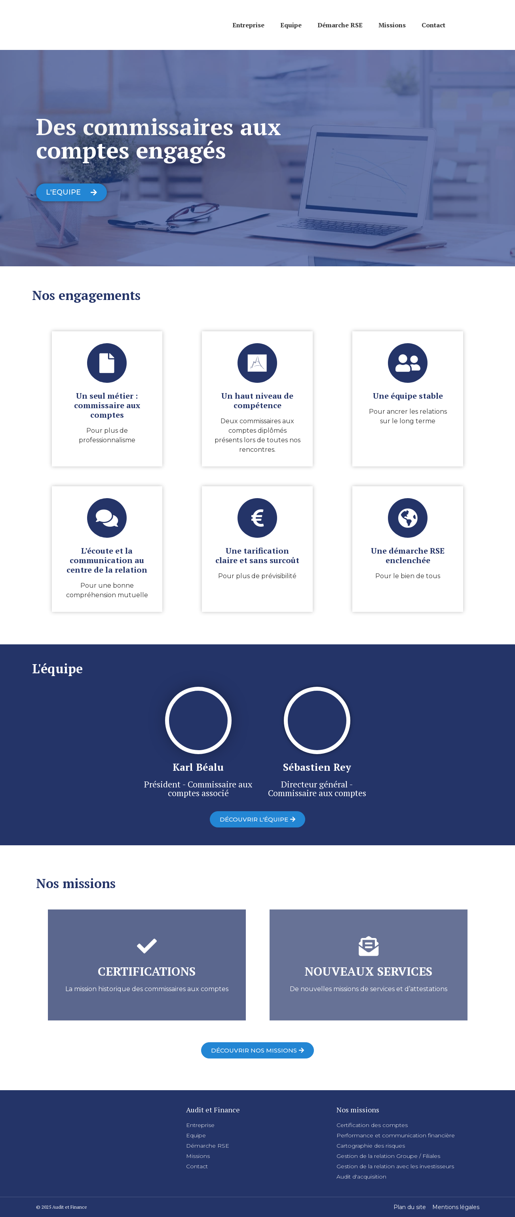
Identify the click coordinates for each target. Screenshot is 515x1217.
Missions (392, 25)
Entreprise (248, 25)
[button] (71, 192)
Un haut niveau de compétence (257, 400)
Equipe (291, 25)
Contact (433, 25)
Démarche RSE (340, 25)
